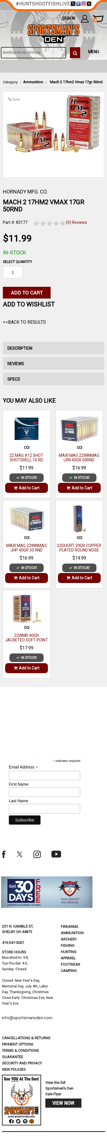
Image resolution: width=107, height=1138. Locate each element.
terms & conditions (20, 1050)
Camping (69, 971)
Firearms (69, 926)
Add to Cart (26, 488)
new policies (14, 1069)
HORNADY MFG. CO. (25, 192)
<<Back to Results (24, 322)
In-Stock (14, 253)
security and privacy (22, 1063)
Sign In (68, 18)
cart (95, 20)
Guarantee (12, 1057)
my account (85, 18)
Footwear (70, 964)
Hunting (68, 952)
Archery (69, 939)
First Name (18, 784)
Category (10, 82)
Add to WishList (29, 304)
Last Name (18, 801)
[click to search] (75, 52)
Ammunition (33, 82)
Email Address (23, 767)
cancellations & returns (26, 1038)
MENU (93, 52)
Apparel (68, 958)
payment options (17, 1044)
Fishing (67, 945)
